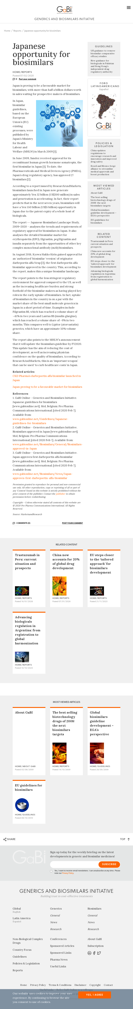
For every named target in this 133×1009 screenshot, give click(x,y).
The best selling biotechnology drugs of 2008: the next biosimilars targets (103, 201)
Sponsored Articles (62, 946)
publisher (60, 493)
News (53, 922)
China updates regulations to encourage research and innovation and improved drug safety (103, 156)
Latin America (29, 920)
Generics (56, 908)
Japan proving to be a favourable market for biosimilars (47, 387)
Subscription (96, 946)
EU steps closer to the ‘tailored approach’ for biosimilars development (103, 264)
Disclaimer (80, 985)
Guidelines (20, 956)
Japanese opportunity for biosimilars (42, 31)
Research (55, 929)
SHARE (9, 839)
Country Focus (22, 949)
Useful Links (58, 966)
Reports (17, 31)
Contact (108, 985)
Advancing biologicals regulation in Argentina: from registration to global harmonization (103, 275)
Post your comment (27, 79)
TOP (125, 839)
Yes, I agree (94, 995)
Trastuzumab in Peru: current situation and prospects (102, 244)
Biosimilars (94, 908)
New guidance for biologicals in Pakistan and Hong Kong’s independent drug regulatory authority (102, 66)
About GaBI (97, 192)
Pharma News (58, 959)
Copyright (95, 985)
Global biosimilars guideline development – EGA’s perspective (103, 213)
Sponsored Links (60, 952)
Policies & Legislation (26, 963)
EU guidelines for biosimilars (100, 221)
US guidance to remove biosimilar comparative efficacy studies (103, 53)
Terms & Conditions (60, 985)
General (55, 915)
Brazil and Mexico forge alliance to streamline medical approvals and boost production (103, 170)
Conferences (58, 939)
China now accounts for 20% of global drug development (103, 254)
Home (7, 31)
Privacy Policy (67, 873)
